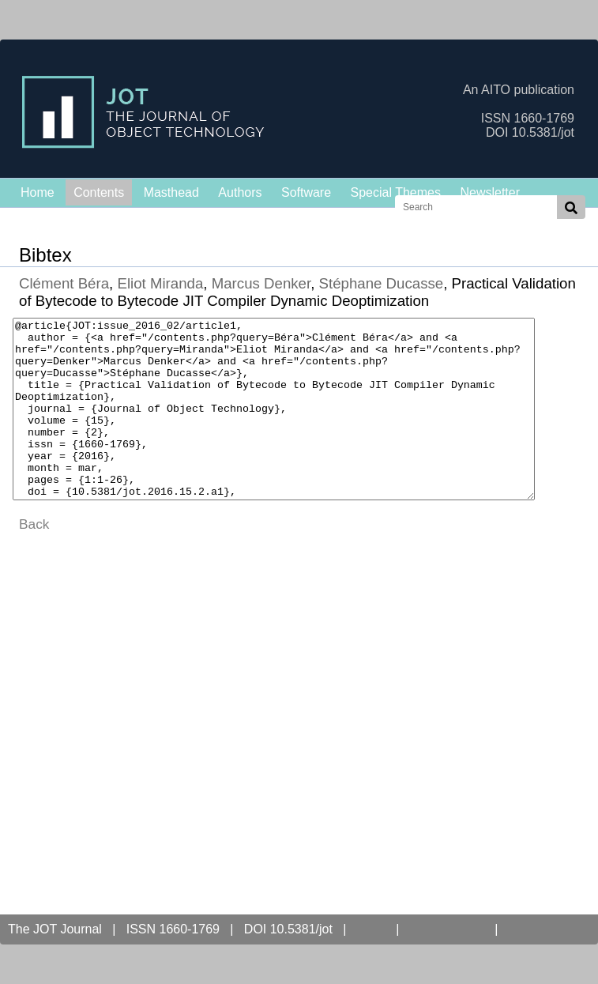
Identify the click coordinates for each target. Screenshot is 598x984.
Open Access (447, 929)
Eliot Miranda (160, 283)
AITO (371, 929)
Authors (239, 192)
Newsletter (490, 192)
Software (306, 192)
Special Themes (396, 192)
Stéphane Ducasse (381, 283)
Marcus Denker (261, 283)
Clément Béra (64, 283)
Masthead (171, 192)
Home (38, 192)
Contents (98, 192)
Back (34, 559)
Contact (533, 929)
